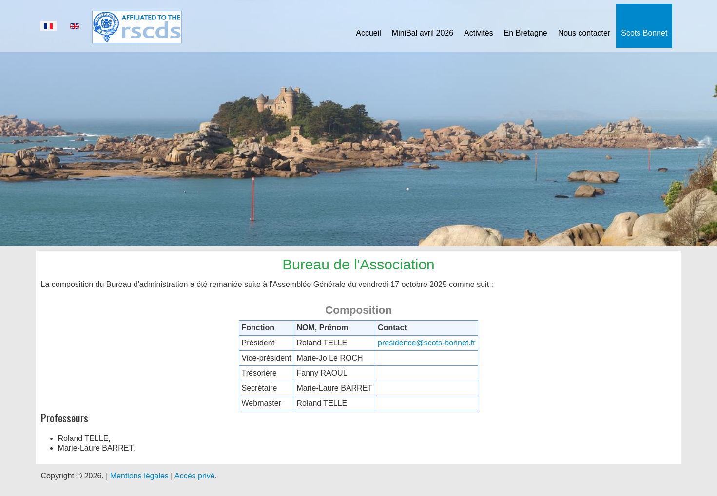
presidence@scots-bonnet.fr (426, 343)
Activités (478, 33)
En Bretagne (525, 33)
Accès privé (194, 476)
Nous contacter (584, 33)
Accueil (368, 33)
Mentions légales (139, 476)
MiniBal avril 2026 (422, 33)
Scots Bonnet (644, 33)
